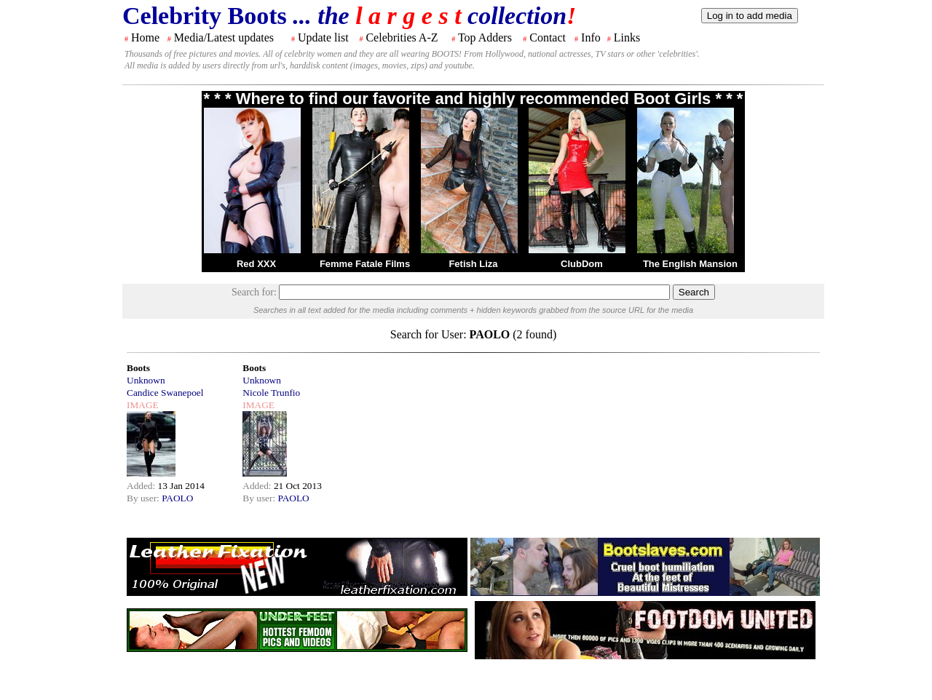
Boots (138, 367)
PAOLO (177, 498)
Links (627, 37)
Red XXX (256, 263)
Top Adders (485, 37)
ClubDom (582, 263)
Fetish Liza (473, 263)
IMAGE (143, 404)
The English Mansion (690, 263)
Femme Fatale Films (365, 263)
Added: (142, 485)
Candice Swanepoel (165, 392)
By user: (144, 498)
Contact (547, 37)
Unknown (146, 380)
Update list (323, 37)
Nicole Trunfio (271, 392)
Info (591, 37)
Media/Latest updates (224, 37)
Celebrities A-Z (402, 37)
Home (145, 37)
